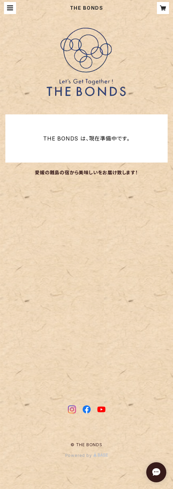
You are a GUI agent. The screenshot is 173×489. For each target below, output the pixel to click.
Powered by (86, 455)
